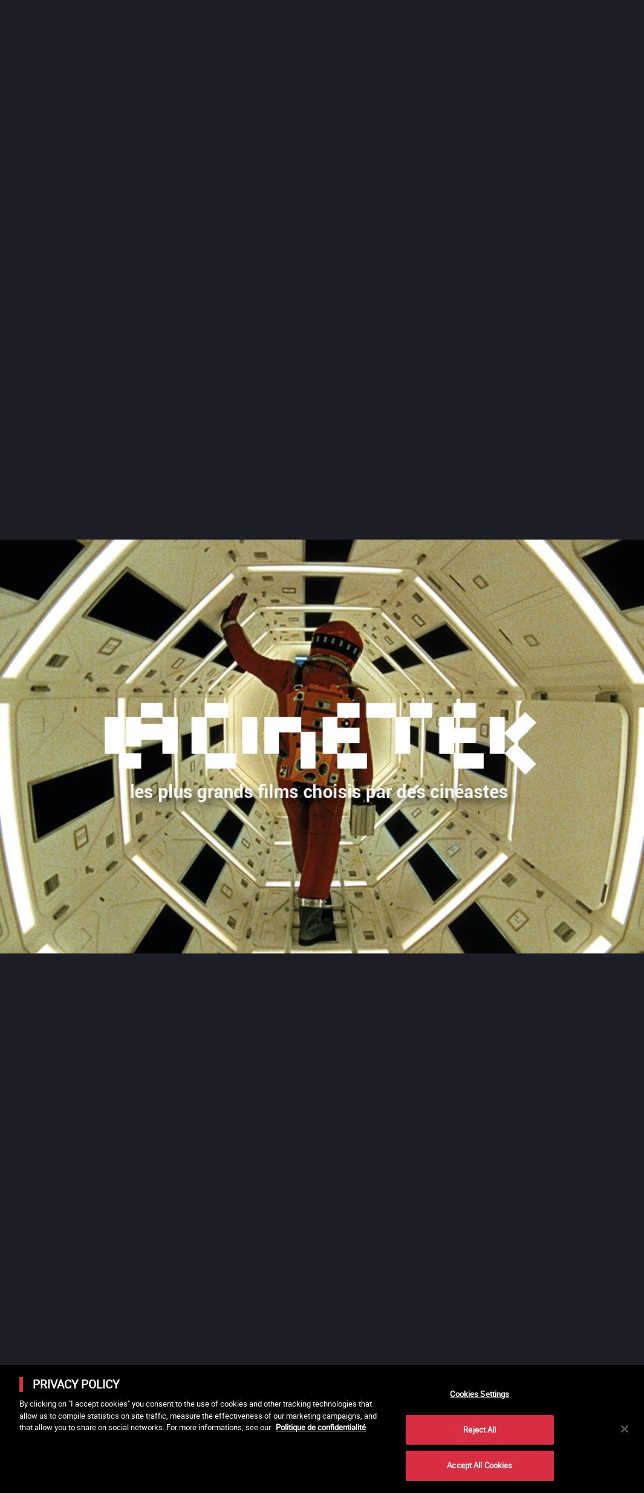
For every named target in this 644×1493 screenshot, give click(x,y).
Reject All (479, 1429)
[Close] (624, 1429)
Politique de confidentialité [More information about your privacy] (321, 1427)
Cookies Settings (479, 1393)
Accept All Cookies (479, 1465)
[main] (322, 1429)
